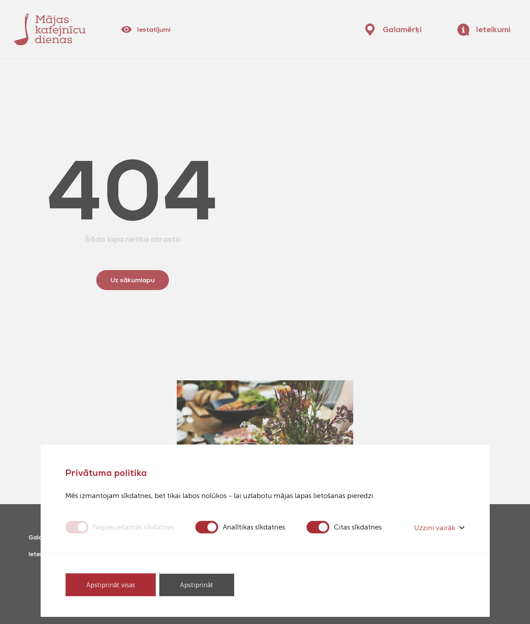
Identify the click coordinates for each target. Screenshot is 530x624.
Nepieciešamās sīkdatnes (133, 527)
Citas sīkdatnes (358, 527)
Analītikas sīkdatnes (254, 527)
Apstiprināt (199, 584)
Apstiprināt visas (111, 584)
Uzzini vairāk (439, 527)
